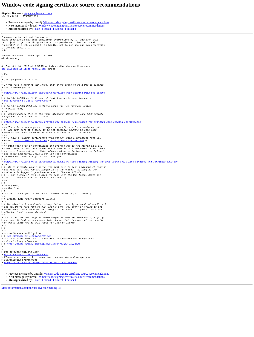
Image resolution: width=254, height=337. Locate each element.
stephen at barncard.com (38, 13)
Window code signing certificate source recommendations (76, 22)
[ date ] (37, 28)
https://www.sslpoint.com (30, 161)
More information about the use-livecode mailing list (31, 333)
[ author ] (70, 28)
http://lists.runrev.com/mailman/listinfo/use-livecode (43, 285)
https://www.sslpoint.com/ (67, 161)
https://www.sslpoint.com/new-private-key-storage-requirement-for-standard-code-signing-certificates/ (73, 139)
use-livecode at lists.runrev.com (23, 75)
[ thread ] (47, 28)
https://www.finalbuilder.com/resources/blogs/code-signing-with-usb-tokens (54, 104)
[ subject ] (59, 28)
